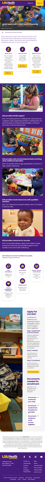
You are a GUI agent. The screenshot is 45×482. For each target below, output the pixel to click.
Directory (25, 465)
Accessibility (13, 479)
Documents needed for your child (33, 399)
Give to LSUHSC (38, 467)
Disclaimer (21, 477)
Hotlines (24, 479)
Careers (25, 467)
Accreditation (37, 477)
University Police (38, 465)
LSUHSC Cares (37, 472)
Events (35, 463)
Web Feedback (31, 479)
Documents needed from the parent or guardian (33, 409)
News (35, 461)
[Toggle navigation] (42, 28)
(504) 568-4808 (6, 465)
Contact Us (26, 461)
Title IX (19, 479)
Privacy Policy (28, 477)
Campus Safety (38, 470)
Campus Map (26, 463)
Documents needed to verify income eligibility (33, 420)
